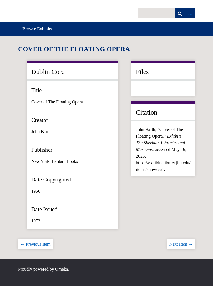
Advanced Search (190, 13)
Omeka (61, 269)
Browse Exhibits (37, 28)
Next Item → (181, 244)
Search (180, 13)
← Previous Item (35, 244)
